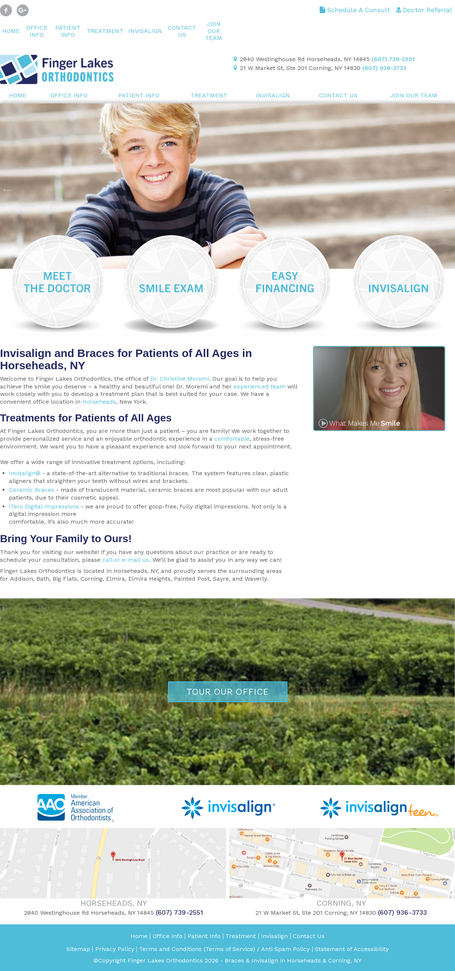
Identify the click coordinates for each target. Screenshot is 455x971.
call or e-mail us (125, 559)
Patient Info (67, 31)
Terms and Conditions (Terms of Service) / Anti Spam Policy (224, 948)
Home (11, 30)
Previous (3, 186)
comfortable (232, 438)
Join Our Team (213, 30)
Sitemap (78, 948)
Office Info (36, 31)
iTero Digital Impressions (44, 506)
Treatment (105, 30)
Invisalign (145, 30)
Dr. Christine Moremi (179, 378)
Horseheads (99, 401)
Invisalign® (24, 473)
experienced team (260, 386)
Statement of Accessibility (352, 948)
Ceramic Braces (31, 489)
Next (444, 186)
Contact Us (182, 31)
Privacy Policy (114, 948)
